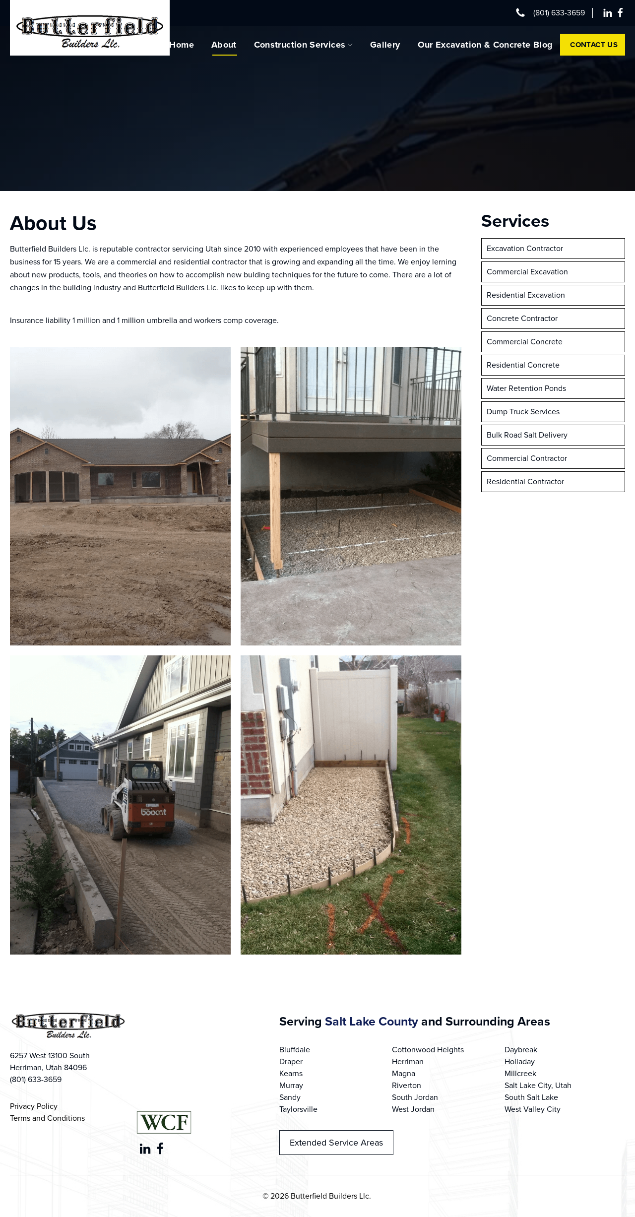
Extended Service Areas (336, 1142)
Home (181, 44)
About (224, 44)
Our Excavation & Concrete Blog (485, 44)
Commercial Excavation (527, 271)
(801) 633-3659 (559, 12)
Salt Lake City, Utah (538, 1085)
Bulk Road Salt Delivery (527, 435)
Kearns (291, 1073)
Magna (403, 1073)
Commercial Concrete (525, 341)
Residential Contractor (525, 481)
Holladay (520, 1061)
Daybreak (521, 1049)
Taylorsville (298, 1109)
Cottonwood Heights (428, 1049)
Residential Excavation (526, 295)
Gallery (385, 44)
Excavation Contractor (525, 248)
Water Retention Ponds (526, 388)
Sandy (290, 1097)
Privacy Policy (34, 1106)
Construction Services (303, 44)
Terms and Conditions (47, 1118)
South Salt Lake (531, 1097)
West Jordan (413, 1109)
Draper (291, 1061)
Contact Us (594, 44)
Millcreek (520, 1073)
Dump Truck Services (523, 411)
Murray (291, 1085)
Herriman (408, 1061)
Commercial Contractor (527, 458)
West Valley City (533, 1109)
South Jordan (415, 1097)
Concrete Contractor (522, 318)
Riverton (406, 1085)
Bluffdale (294, 1049)
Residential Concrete (523, 365)
